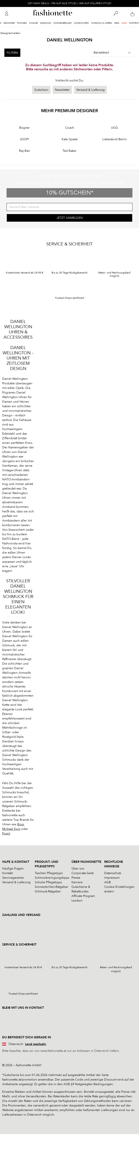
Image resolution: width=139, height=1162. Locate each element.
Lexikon (76, 901)
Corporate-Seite (82, 873)
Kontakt (7, 873)
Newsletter (62, 90)
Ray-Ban (24, 151)
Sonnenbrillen (62, 23)
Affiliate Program (83, 896)
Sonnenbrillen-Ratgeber (51, 887)
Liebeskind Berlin (114, 139)
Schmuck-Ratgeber (48, 891)
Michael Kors (11, 829)
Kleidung (45, 23)
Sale (124, 23)
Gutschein (41, 90)
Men (116, 23)
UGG (114, 128)
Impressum (112, 878)
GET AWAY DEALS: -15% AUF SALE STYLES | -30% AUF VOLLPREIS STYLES (69, 3)
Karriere (77, 882)
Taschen (22, 23)
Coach (69, 128)
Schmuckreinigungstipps (52, 878)
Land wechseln (35, 1044)
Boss (20, 824)
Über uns (77, 868)
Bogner (24, 128)
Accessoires (81, 23)
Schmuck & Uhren (101, 23)
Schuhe (33, 23)
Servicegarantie (13, 878)
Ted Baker (69, 151)
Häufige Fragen (13, 868)
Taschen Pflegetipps (49, 873)
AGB (107, 882)
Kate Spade (70, 139)
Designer (9, 23)
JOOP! (24, 139)
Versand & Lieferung (90, 90)
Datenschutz (112, 873)
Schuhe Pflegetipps (48, 882)
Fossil (6, 833)
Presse (75, 878)
